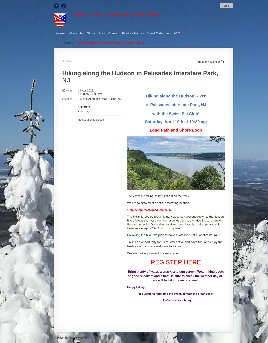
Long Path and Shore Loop (176, 130)
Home (67, 42)
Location (67, 98)
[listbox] (210, 62)
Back (69, 61)
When (69, 90)
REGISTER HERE (176, 262)
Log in (226, 6)
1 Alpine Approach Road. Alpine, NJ (149, 210)
